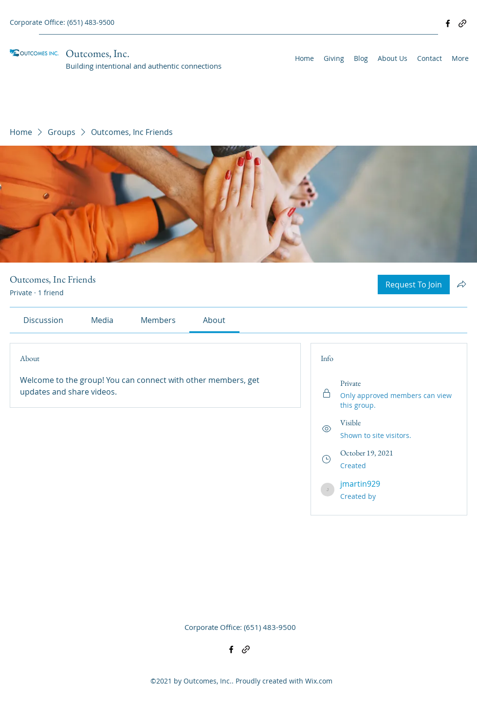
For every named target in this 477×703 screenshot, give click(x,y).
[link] (43, 320)
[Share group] (461, 284)
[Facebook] (448, 23)
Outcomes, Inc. (97, 53)
